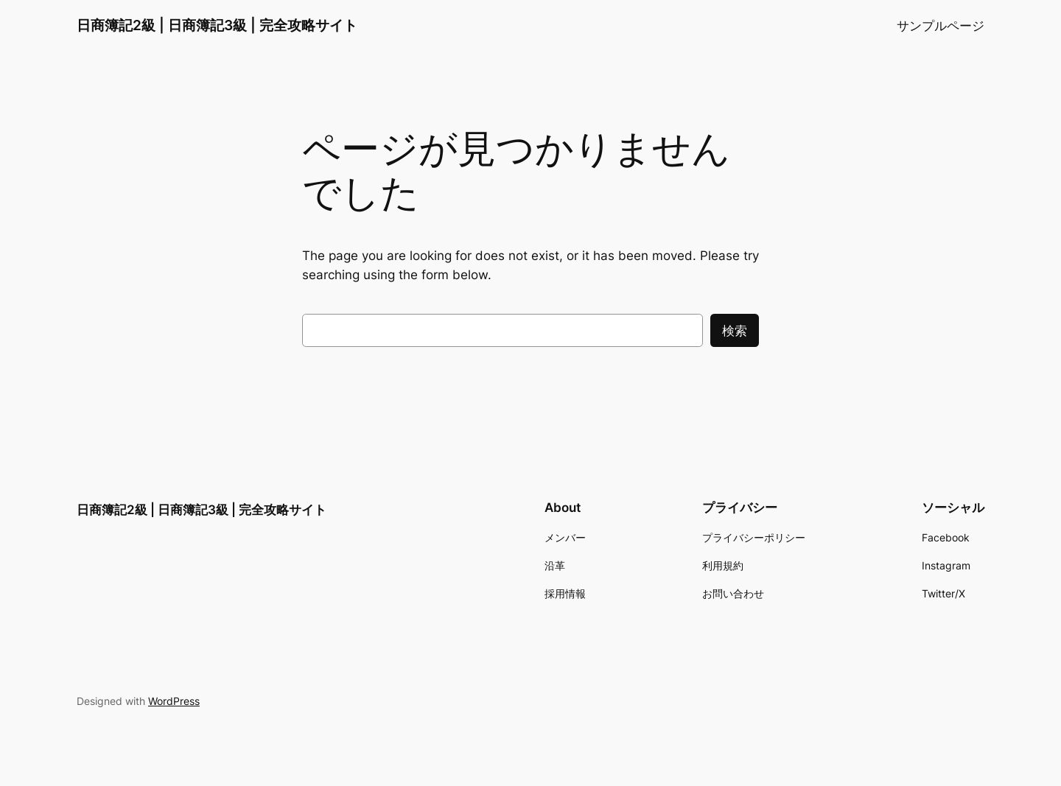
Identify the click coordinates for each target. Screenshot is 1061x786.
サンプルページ (940, 25)
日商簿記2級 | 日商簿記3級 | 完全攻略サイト (217, 25)
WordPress (174, 701)
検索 (734, 330)
